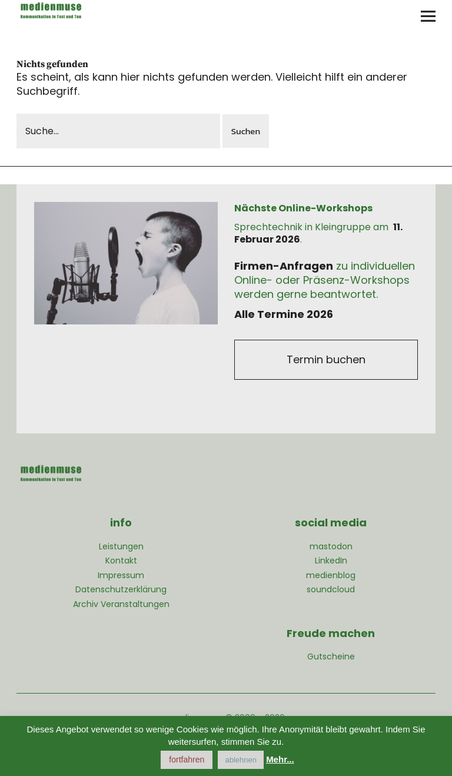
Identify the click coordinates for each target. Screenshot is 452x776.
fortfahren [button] (186, 759)
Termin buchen (326, 359)
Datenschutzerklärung (121, 589)
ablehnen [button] (241, 759)
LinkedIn (331, 560)
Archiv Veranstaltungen (121, 604)
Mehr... (280, 759)
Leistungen (121, 546)
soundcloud (331, 589)
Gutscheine (331, 656)
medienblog (330, 575)
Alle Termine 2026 (283, 314)
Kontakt (121, 560)
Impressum (121, 575)
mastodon (331, 546)
